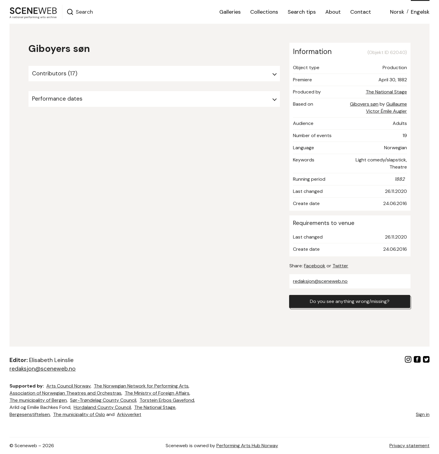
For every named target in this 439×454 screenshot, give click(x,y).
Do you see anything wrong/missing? (349, 301)
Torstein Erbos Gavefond (167, 400)
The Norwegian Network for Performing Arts (141, 386)
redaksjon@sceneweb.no (320, 281)
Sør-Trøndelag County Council (103, 400)
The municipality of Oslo (79, 414)
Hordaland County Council (102, 407)
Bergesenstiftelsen (29, 414)
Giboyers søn (364, 104)
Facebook (314, 266)
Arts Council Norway (68, 386)
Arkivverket (129, 414)
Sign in (423, 414)
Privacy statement (409, 445)
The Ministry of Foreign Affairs (157, 393)
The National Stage (386, 92)
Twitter (340, 266)
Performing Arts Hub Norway (247, 445)
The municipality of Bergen (38, 400)
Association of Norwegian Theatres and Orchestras (65, 393)
